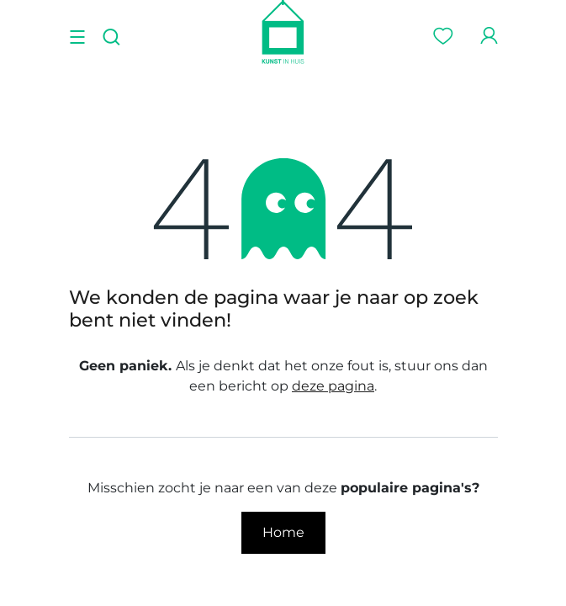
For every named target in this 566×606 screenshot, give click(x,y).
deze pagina (333, 386)
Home (283, 532)
